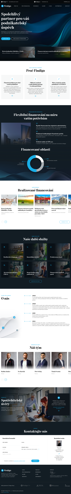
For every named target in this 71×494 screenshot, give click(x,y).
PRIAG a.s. (67, 486)
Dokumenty (38, 476)
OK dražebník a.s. (54, 485)
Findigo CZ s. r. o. (6, 6)
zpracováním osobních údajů (19, 460)
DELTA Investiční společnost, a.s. (40, 485)
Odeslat (35, 460)
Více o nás (5, 38)
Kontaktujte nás (35, 281)
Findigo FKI (25, 485)
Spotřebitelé (58, 6)
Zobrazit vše (65, 221)
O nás (50, 6)
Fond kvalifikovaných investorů (13, 1)
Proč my (16, 6)
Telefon (4, 447)
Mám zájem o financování (19, 38)
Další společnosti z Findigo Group (7, 485)
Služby (43, 6)
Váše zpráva (5, 452)
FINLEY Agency (6, 492)
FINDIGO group (67, 1)
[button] (2, 222)
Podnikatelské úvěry (45, 1)
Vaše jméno (5, 442)
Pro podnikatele (26, 6)
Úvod (23, 469)
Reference (36, 6)
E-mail (23, 442)
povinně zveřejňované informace (58, 408)
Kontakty (67, 6)
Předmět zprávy (25, 447)
